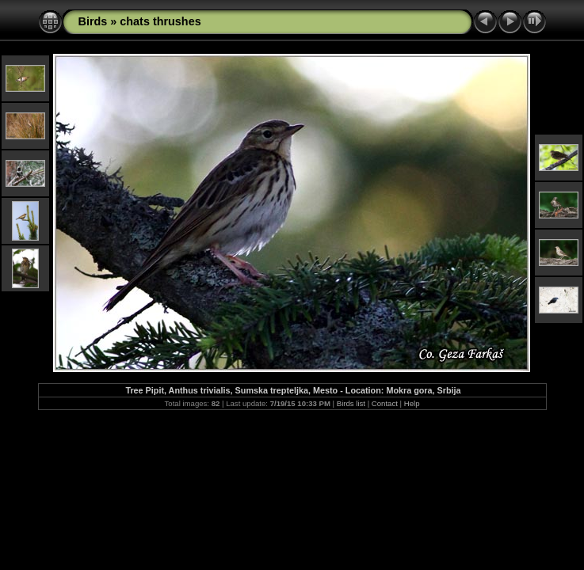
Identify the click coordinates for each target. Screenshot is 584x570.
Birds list (351, 403)
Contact (385, 403)
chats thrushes (160, 21)
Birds (93, 21)
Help (412, 403)
